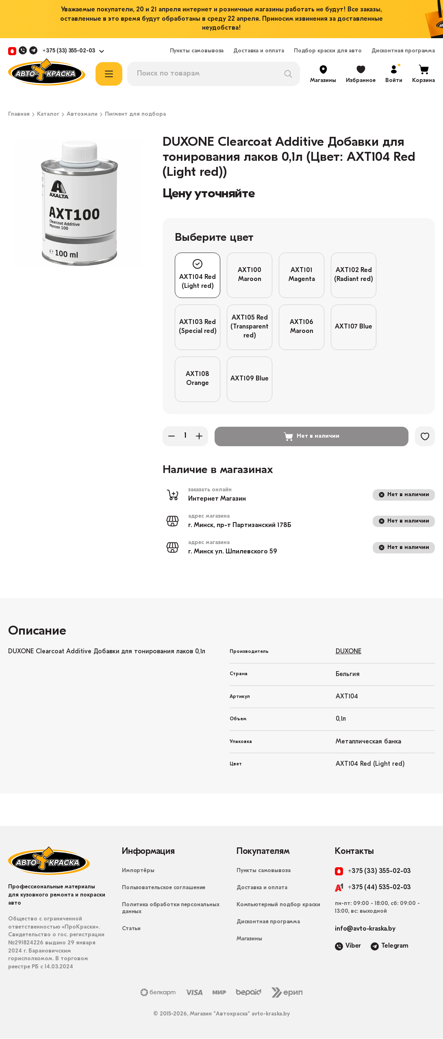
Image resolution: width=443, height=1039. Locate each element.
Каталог (48, 114)
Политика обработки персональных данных (170, 908)
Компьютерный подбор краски (278, 905)
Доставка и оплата (258, 51)
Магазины (249, 939)
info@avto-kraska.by (365, 929)
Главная (19, 114)
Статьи (131, 929)
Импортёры (138, 871)
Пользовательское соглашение (163, 888)
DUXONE (348, 652)
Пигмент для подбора (135, 114)
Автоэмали (82, 114)
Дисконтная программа (403, 51)
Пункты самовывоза (197, 51)
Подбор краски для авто (328, 51)
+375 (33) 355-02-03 (68, 51)
